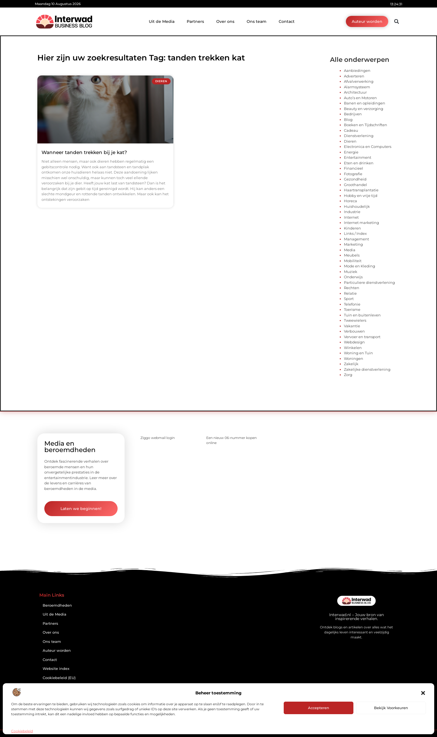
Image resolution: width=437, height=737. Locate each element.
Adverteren (354, 76)
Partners (195, 21)
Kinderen (352, 228)
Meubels (352, 255)
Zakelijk (351, 364)
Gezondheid (355, 179)
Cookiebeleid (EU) (59, 678)
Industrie (352, 211)
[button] (423, 693)
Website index (56, 669)
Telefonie (352, 304)
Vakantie (352, 326)
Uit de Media (161, 21)
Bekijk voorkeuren (391, 708)
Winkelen (353, 347)
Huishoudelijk (357, 206)
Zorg (348, 374)
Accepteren (318, 708)
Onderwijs (353, 277)
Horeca (350, 201)
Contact (287, 21)
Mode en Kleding (359, 266)
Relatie (350, 293)
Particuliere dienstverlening (369, 282)
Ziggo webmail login (157, 438)
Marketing (353, 244)
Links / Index (355, 233)
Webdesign (354, 342)
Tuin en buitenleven (362, 315)
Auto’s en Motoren (360, 98)
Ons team (256, 21)
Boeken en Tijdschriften (365, 125)
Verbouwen (354, 331)
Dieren (350, 141)
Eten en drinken (358, 163)
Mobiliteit (352, 260)
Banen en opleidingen (364, 103)
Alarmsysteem (357, 87)
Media (349, 250)
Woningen (353, 358)
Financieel (353, 168)
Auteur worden (57, 650)
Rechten (351, 287)
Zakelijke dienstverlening (367, 369)
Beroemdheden (57, 605)
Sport (349, 298)
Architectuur (355, 92)
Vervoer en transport (362, 337)
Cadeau (351, 130)
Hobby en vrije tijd (360, 195)
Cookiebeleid (22, 731)
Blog (348, 119)
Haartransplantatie (361, 190)
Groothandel (355, 184)
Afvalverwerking (358, 81)
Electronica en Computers (367, 146)
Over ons (225, 21)
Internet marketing (361, 222)
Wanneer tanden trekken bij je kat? (84, 152)
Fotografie (353, 174)
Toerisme (352, 309)
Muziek (350, 271)
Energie (351, 152)
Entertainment (357, 157)
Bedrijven (353, 114)
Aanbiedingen (357, 70)
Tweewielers (355, 320)
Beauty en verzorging (363, 108)
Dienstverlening (358, 135)
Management (356, 239)
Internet (351, 217)
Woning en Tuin (358, 353)
